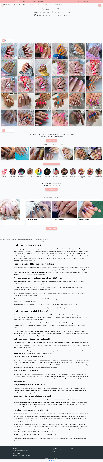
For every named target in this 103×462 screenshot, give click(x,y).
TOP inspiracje (27, 5)
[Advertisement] (51, 30)
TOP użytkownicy (49, 5)
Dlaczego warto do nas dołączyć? (21, 451)
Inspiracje (73, 449)
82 (10, 41)
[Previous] (1, 6)
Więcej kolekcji (51, 229)
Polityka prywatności (56, 451)
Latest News (51, 460)
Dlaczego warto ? (51, 190)
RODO (53, 452)
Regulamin (54, 449)
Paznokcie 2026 (51, 142)
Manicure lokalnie (32, 1)
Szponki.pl (18, 1)
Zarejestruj (86, 1)
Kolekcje (38, 5)
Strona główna (5, 5)
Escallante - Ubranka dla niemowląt (21, 456)
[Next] (99, 6)
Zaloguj (79, 1)
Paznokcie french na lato (25, 241)
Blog (24, 1)
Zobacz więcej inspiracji (51, 165)
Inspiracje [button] (40, 1)
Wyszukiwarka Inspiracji (16, 5)
